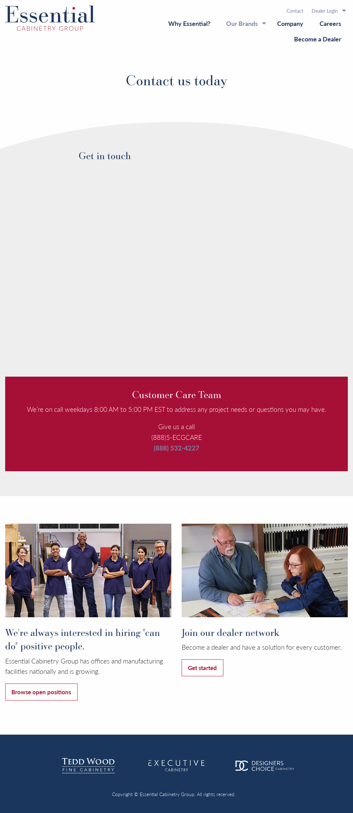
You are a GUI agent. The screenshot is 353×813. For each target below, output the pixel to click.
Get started (202, 668)
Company (290, 23)
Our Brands (242, 23)
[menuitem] (295, 11)
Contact (294, 10)
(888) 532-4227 (176, 448)
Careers (330, 23)
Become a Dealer (317, 39)
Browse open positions (41, 692)
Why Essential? (189, 23)
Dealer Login (325, 10)
